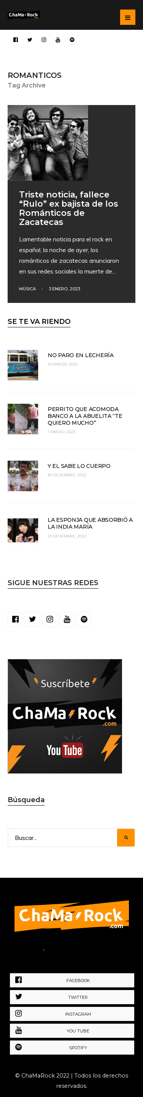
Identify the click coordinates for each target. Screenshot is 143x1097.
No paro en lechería (81, 355)
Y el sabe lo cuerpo (79, 466)
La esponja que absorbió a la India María (90, 523)
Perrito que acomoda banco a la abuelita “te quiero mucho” (85, 416)
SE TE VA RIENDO (39, 321)
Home (26, 951)
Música (27, 288)
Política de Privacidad (85, 951)
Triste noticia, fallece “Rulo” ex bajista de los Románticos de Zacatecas (68, 208)
